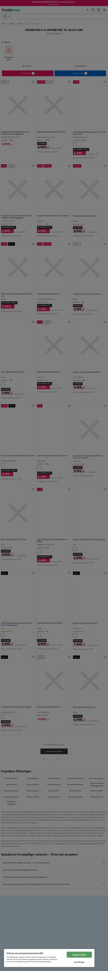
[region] (49, 958)
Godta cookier (79, 955)
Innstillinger (79, 962)
